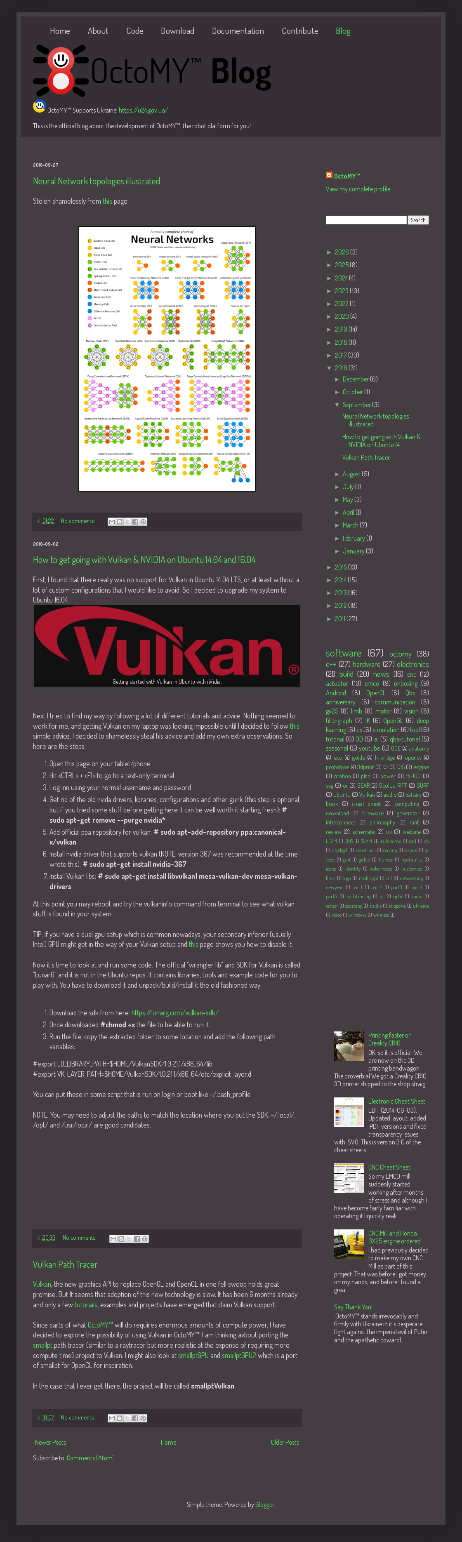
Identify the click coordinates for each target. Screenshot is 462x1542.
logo (347, 878)
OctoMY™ (100, 1324)
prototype (337, 766)
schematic (363, 831)
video (337, 914)
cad (412, 841)
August (352, 474)
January (354, 551)
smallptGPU (193, 1355)
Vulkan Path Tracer (65, 1264)
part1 (357, 887)
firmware (373, 813)
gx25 (332, 711)
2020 (342, 316)
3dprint (365, 766)
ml (389, 878)
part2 (376, 887)
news (381, 674)
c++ (331, 664)
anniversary (341, 702)
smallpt (42, 1344)
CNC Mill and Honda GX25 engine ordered (394, 1237)
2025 (342, 265)
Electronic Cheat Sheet (396, 1101)
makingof (368, 878)
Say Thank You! (353, 1307)
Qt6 (349, 841)
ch (426, 841)
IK (367, 720)
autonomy (390, 841)
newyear (334, 887)
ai (376, 739)
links (330, 878)
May (348, 499)
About (98, 30)
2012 (341, 605)
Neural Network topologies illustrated (96, 180)
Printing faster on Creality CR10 (390, 1039)
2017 (341, 355)
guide (358, 757)
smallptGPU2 (239, 1355)
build (346, 674)
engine (421, 766)
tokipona (397, 905)
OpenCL (376, 693)
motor (383, 711)
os (359, 729)
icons (331, 868)
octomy (400, 653)
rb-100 (413, 775)
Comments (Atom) (91, 1458)
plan (365, 775)
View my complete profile (358, 189)
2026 (342, 252)
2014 (341, 580)
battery (413, 794)
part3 (396, 887)
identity (353, 868)
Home (60, 30)
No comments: (78, 520)
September (357, 404)
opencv (413, 757)
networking (411, 878)
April (349, 512)
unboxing (405, 683)
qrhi (398, 896)
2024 (342, 278)
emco (372, 683)
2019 (342, 329)
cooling (390, 850)
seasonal (337, 748)
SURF (423, 785)
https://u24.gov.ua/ (143, 110)
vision (411, 711)
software (344, 652)
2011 (340, 618)
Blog (343, 30)
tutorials (86, 1304)
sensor (332, 905)
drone (411, 850)
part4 (416, 887)
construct (365, 850)
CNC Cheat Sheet (389, 1167)
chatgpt (340, 850)
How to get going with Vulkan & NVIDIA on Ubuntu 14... (381, 441)
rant (414, 822)
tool (415, 729)
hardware (367, 664)
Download (177, 30)
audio (390, 794)
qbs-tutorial (405, 739)
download (337, 813)
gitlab (364, 859)
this (107, 200)
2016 (342, 368)
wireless (381, 914)
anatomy (419, 748)
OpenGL (393, 720)
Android (336, 693)
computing (406, 803)
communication (395, 702)
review (334, 831)
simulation (386, 729)
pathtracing (358, 896)
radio (417, 896)
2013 (341, 593)
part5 (331, 896)
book (332, 803)
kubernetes (381, 868)
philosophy (382, 822)
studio (376, 905)
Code (135, 30)
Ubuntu (342, 794)
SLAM (366, 841)
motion (342, 775)
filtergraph (339, 720)
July (349, 487)
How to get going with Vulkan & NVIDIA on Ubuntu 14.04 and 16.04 (144, 559)
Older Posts (285, 1442)
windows (357, 914)
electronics (413, 664)
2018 (342, 342)
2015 (341, 567)
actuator (337, 683)
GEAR (363, 785)
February (354, 538)
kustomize (411, 868)
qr (382, 896)
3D (359, 739)
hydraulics (411, 859)
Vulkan (42, 1283)
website (412, 831)
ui (345, 785)
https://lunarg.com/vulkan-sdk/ (175, 1012)
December (356, 379)
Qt (385, 766)
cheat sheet (366, 803)
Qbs (410, 693)
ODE (396, 748)
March (351, 525)
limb (356, 711)
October (353, 392)
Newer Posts (50, 1442)
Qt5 (401, 766)
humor (386, 859)
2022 (342, 303)
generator (408, 813)
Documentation (238, 30)
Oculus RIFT (393, 785)
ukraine (421, 905)
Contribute (300, 30)
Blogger (264, 1504)
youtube (369, 748)
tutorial (335, 739)
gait (347, 859)
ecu (338, 757)
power (388, 775)
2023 (342, 291)
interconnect (340, 822)
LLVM (331, 841)
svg (329, 785)
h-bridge (385, 757)
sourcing (353, 905)
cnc (411, 674)
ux (389, 831)
